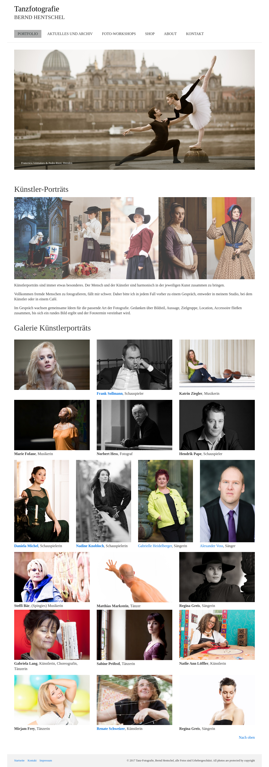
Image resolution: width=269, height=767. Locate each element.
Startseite (19, 760)
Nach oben (247, 737)
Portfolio (28, 34)
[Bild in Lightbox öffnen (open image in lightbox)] (52, 365)
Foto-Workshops (119, 34)
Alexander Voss (211, 546)
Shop (150, 34)
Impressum (46, 760)
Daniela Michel (26, 546)
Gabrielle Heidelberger (155, 546)
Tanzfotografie (36, 9)
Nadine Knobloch (90, 546)
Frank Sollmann (110, 393)
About (170, 34)
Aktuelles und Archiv (70, 34)
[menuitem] (27, 34)
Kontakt (195, 34)
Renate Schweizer (111, 729)
